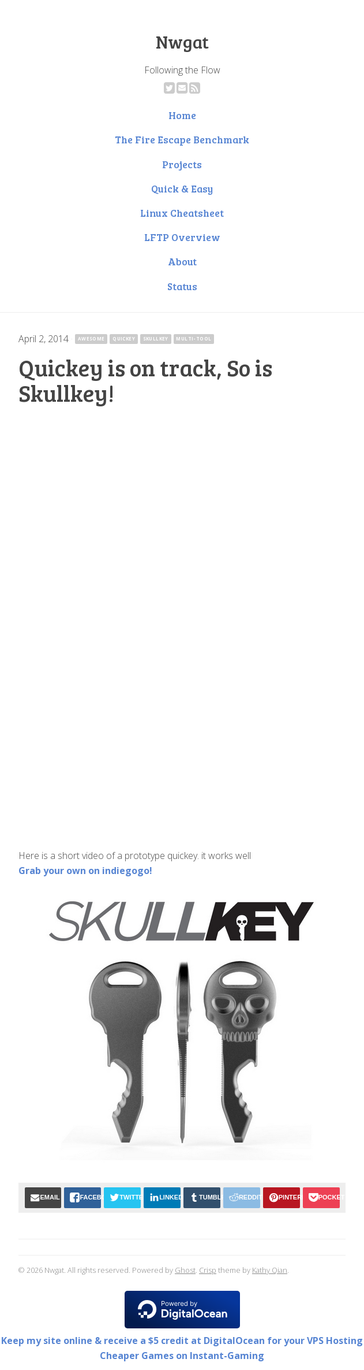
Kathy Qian (269, 1270)
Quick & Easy (182, 188)
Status (182, 286)
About (182, 261)
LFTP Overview (182, 237)
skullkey (155, 338)
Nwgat (182, 41)
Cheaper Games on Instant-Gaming (182, 1355)
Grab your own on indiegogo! (85, 870)
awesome (91, 338)
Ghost (185, 1270)
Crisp (207, 1270)
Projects (182, 164)
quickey (123, 338)
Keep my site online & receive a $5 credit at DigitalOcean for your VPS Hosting (182, 1340)
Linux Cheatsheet (182, 213)
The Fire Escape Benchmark (182, 139)
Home (182, 115)
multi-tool (193, 338)
